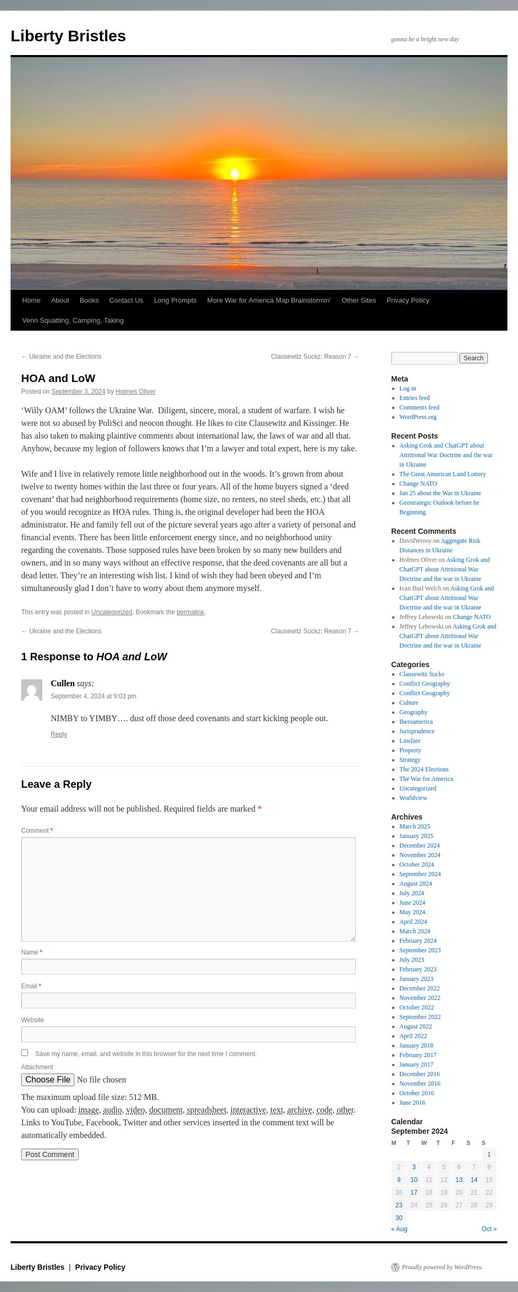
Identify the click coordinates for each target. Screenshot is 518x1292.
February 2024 (418, 940)
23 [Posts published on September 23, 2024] (398, 1205)
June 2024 (413, 902)
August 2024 (416, 883)
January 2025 (416, 836)
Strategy (410, 759)
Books (89, 300)
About (60, 300)
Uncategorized (111, 612)
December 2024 (420, 845)
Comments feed (420, 407)
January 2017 (416, 1064)
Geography (414, 712)
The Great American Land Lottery (443, 474)
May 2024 (413, 912)
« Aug (399, 1229)
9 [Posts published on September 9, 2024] (399, 1180)
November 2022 (420, 998)
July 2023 (412, 959)
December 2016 (420, 1074)
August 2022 (416, 1026)
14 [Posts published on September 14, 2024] (473, 1180)
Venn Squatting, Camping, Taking (73, 320)
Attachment (37, 1067)
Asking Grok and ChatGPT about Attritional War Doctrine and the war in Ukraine (446, 455)
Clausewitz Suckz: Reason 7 (315, 356)
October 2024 (417, 864)
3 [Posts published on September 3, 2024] (414, 1167)
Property (410, 750)
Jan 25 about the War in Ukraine (441, 493)
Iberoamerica (416, 721)
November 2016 (420, 1083)
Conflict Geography (425, 683)
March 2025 (415, 826)
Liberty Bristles (68, 35)
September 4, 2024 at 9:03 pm (93, 696)
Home (31, 300)
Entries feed (415, 398)
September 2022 (420, 1017)
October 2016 (417, 1093)
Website (32, 1020)
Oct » (489, 1229)
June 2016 (413, 1102)
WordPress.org (418, 417)
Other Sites (358, 300)
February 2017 (418, 1055)
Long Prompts (175, 300)
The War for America (427, 779)
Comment (37, 830)
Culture (409, 702)
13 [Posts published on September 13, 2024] (459, 1180)
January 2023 (416, 978)
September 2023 (420, 950)
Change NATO (418, 483)
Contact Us (126, 300)
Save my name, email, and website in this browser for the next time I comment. (146, 1054)
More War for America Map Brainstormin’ (269, 300)
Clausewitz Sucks (422, 674)
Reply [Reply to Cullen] (59, 734)
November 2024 (420, 855)
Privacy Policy (407, 300)
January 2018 (416, 1045)
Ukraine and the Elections (61, 356)
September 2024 (420, 874)
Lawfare (410, 740)
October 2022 (417, 1007)
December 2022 (420, 988)
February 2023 (418, 969)
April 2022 (413, 1036)
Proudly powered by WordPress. (442, 1267)
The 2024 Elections (424, 769)
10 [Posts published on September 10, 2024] (413, 1180)
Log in (408, 388)
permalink (190, 612)
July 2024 (412, 893)
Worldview (414, 798)
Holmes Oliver (135, 391)
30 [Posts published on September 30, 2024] (398, 1218)
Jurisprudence (417, 731)
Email (31, 986)
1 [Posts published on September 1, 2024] (489, 1154)
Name (31, 952)
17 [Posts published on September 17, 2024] (413, 1192)
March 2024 (415, 931)
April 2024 (413, 921)
